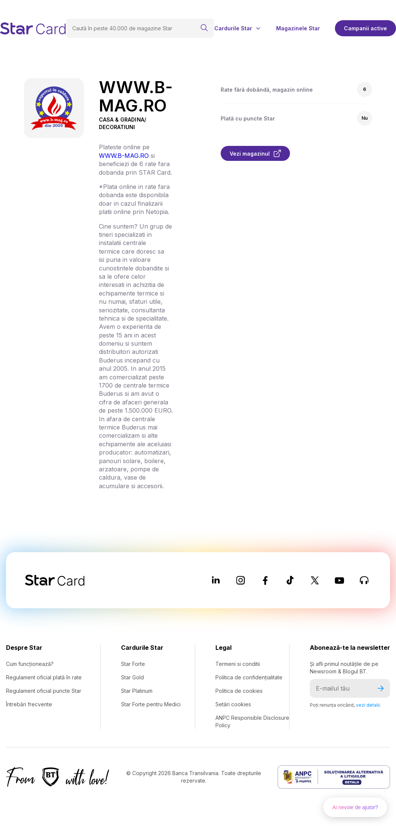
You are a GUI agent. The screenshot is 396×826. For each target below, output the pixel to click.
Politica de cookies (239, 691)
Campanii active (365, 28)
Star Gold (132, 677)
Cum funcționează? (30, 664)
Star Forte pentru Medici (151, 704)
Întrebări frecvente (29, 704)
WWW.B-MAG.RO (124, 155)
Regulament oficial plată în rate (44, 677)
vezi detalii (368, 705)
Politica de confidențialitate (248, 677)
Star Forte (133, 664)
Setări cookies (233, 704)
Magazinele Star (298, 28)
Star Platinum (136, 691)
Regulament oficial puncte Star (43, 691)
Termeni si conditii (237, 664)
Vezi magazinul (255, 153)
